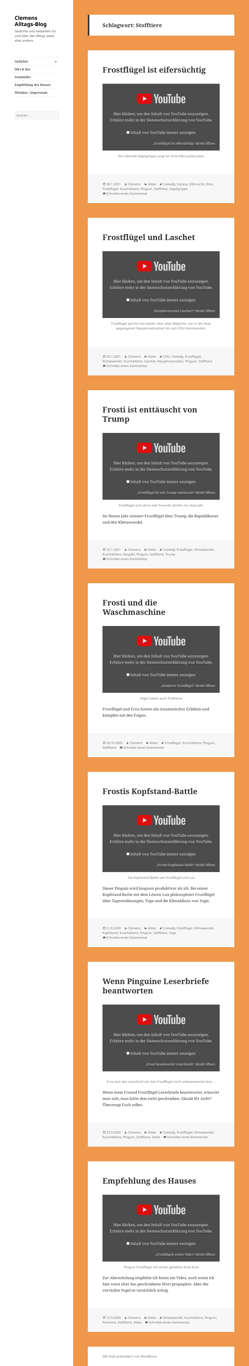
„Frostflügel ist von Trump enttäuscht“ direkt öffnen (176, 492)
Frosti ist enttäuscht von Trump (149, 414)
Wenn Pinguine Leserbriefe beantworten (155, 986)
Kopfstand (110, 933)
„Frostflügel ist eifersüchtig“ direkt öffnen (184, 143)
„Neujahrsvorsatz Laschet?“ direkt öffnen (184, 311)
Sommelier (23, 77)
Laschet (149, 361)
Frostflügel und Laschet (148, 237)
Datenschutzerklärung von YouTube (179, 119)
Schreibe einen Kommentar (126, 193)
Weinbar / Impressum (31, 92)
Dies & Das (22, 69)
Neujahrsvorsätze (170, 361)
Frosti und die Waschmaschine (133, 607)
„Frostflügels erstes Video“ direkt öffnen (185, 1254)
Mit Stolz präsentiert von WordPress (129, 1356)
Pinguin (146, 189)
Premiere (109, 1322)
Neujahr (129, 554)
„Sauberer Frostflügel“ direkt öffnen (188, 685)
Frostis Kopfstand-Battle (149, 791)
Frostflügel (110, 189)
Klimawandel (112, 361)
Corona (182, 184)
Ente (209, 184)
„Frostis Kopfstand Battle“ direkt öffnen (185, 865)
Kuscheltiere (129, 189)
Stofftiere (161, 189)
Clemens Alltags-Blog (31, 21)
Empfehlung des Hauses (33, 85)
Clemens (134, 184)
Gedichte (21, 61)
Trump (170, 554)
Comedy (169, 184)
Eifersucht (196, 184)
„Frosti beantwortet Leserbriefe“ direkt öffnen (180, 1064)
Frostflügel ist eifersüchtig (154, 69)
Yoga (172, 933)
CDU (166, 356)
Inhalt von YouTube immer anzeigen (163, 132)
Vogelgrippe (178, 189)
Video (152, 184)
